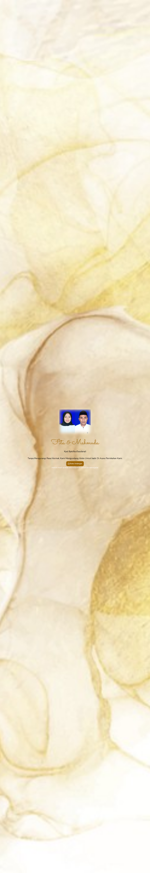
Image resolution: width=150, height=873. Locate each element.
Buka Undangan (75, 464)
